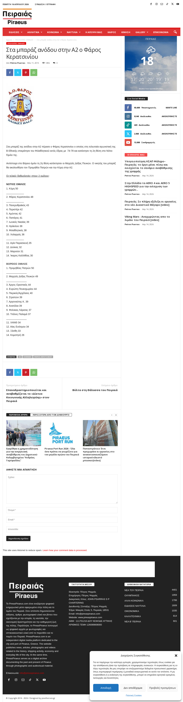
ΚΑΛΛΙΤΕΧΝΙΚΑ (132, 616)
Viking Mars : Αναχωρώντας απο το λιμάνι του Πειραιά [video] (147, 218)
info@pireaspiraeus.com (32, 673)
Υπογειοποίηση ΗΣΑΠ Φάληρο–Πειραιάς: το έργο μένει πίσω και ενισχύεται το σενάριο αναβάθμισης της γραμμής (149, 166)
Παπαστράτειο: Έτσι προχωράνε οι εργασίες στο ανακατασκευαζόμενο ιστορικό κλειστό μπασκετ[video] (98, 454)
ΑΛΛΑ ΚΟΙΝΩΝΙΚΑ (133, 600)
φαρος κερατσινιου (43, 357)
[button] (176, 655)
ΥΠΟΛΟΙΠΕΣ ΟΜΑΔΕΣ (24, 40)
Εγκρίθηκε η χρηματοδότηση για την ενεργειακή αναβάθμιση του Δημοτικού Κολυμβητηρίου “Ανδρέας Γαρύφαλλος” (22, 454)
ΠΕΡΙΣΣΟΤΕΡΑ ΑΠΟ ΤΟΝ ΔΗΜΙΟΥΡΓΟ (51, 414)
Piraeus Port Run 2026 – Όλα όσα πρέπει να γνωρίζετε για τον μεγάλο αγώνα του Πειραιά (62, 451)
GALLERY (141, 32)
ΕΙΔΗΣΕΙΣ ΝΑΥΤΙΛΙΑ (135, 606)
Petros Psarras (17, 63)
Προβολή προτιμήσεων (162, 687)
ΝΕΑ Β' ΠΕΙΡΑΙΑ (132, 621)
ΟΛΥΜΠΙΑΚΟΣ (131, 595)
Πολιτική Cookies (134, 695)
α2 (20, 357)
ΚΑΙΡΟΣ (112, 32)
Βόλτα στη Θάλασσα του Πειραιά (95, 390)
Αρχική (9, 40)
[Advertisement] (117, 16)
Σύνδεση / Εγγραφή (45, 4)
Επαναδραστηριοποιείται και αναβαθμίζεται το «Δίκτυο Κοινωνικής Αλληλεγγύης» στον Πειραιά (27, 395)
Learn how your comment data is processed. (65, 550)
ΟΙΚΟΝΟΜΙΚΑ (131, 611)
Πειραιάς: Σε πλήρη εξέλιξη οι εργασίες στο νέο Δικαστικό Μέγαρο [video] (150, 203)
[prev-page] (112, 415)
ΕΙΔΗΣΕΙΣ (15, 32)
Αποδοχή (105, 687)
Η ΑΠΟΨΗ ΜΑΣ (93, 32)
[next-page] (116, 415)
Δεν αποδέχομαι (133, 687)
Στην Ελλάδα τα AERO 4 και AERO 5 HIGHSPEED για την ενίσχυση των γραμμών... (147, 186)
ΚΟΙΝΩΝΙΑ (54, 32)
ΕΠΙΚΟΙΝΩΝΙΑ (160, 32)
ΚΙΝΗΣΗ (125, 32)
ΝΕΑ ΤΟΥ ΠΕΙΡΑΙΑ (133, 590)
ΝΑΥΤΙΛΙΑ (74, 32)
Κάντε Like (171, 107)
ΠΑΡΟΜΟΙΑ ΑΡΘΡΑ (18, 414)
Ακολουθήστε (169, 116)
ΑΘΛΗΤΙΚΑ (34, 32)
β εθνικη (27, 357)
